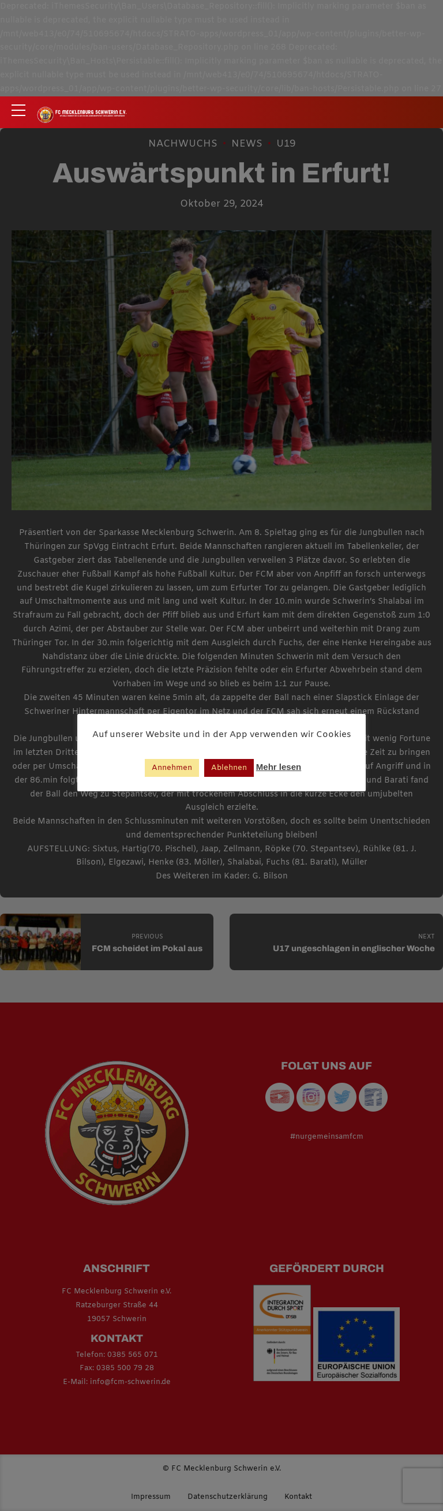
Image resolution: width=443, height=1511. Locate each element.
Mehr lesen (278, 767)
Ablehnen (229, 768)
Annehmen (172, 768)
